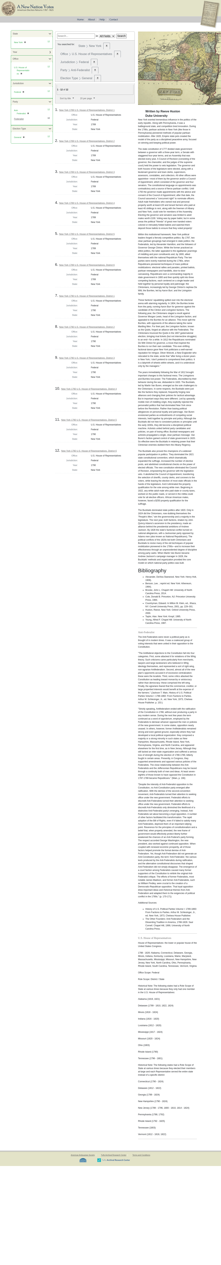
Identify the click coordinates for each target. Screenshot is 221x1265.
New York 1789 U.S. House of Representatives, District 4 (87, 203)
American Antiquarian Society (83, 1155)
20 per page (86, 98)
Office (15, 59)
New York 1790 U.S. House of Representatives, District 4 (89, 389)
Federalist (19, 119)
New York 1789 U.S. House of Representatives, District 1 (87, 110)
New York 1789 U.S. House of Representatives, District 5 (87, 234)
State (15, 33)
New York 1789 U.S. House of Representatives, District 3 (87, 172)
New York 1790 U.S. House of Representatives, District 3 (87, 358)
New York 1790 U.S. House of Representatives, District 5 (89, 420)
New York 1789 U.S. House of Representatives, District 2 (87, 141)
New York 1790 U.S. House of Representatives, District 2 (87, 327)
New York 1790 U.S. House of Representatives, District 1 (87, 296)
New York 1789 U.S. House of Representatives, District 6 (87, 265)
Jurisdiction (18, 83)
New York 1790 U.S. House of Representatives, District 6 (89, 451)
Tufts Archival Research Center (113, 1155)
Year (15, 52)
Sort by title (65, 98)
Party (15, 101)
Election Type (19, 128)
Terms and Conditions (141, 1155)
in (97, 35)
